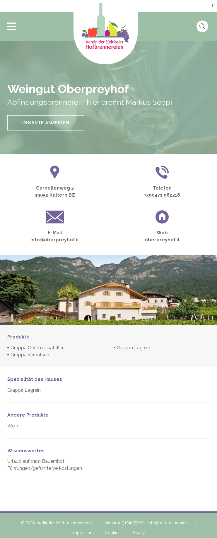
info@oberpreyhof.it (54, 240)
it (214, 6)
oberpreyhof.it (162, 240)
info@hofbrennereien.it (169, 522)
